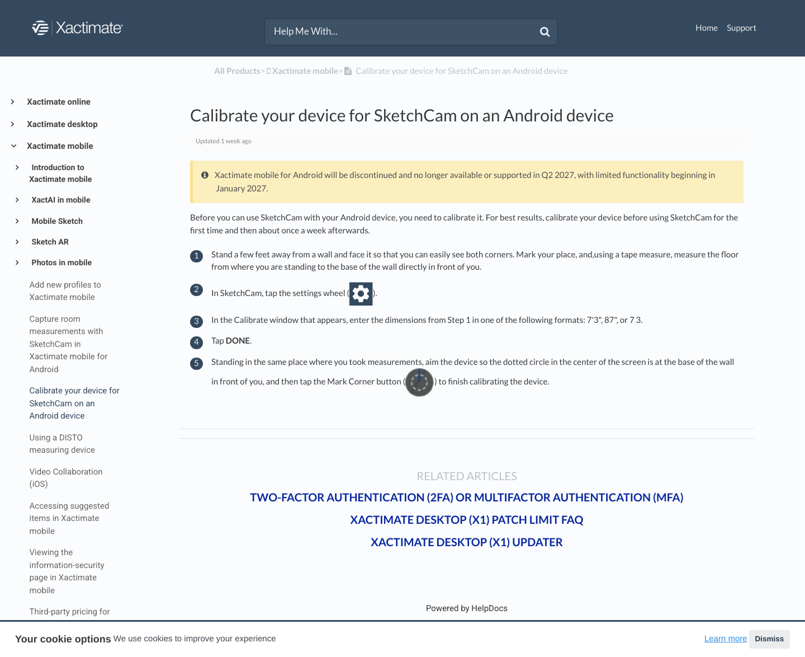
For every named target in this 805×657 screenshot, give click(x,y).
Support (741, 28)
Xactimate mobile (59, 146)
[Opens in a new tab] (467, 608)
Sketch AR (49, 242)
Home (706, 28)
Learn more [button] (725, 639)
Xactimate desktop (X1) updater (467, 542)
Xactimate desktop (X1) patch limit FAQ (467, 520)
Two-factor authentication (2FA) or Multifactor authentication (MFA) (466, 497)
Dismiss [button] (769, 639)
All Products (237, 71)
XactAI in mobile (60, 200)
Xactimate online (58, 102)
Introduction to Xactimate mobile (60, 173)
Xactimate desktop (61, 124)
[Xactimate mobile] (301, 71)
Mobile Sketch (56, 221)
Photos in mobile (61, 263)
